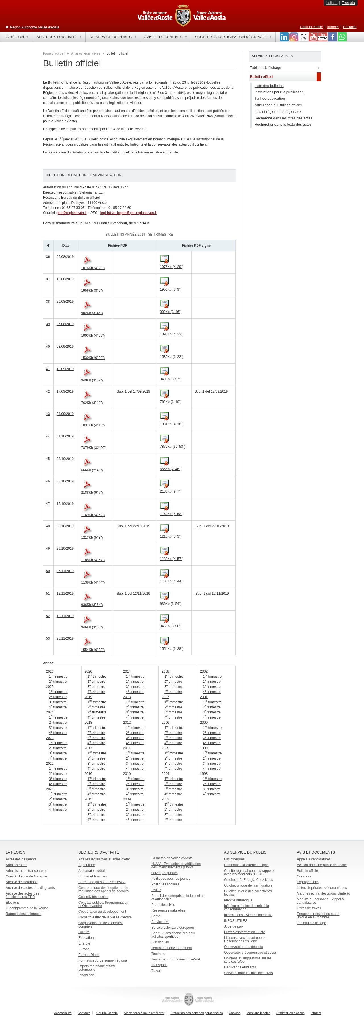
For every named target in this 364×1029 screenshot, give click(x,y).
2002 (204, 671)
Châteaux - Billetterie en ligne (246, 865)
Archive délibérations (21, 882)
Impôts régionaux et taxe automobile (97, 968)
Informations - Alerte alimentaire (248, 915)
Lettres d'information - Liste (244, 932)
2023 (50, 738)
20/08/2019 (65, 302)
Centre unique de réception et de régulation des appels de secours (103, 889)
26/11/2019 (65, 638)
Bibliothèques (234, 859)
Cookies (234, 1013)
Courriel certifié (311, 27)
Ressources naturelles (168, 910)
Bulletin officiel (308, 871)
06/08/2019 (65, 257)
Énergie (84, 943)
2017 (88, 748)
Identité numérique (238, 900)
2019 (88, 697)
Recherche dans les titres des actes (283, 118)
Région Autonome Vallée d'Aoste (34, 27)
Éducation (86, 938)
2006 (165, 723)
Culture (84, 932)
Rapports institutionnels (23, 914)
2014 (127, 671)
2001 (204, 697)
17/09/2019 (65, 391)
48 (48, 526)
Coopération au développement (102, 912)
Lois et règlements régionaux (278, 111)
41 (48, 369)
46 (48, 481)
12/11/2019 (65, 594)
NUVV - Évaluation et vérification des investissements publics (176, 865)
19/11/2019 (65, 616)
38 (48, 302)
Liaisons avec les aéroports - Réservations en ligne (246, 939)
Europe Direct (88, 955)
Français (348, 3)
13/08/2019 (65, 279)
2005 (165, 748)
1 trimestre (58, 677)
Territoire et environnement (171, 948)
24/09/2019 (65, 414)
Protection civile (163, 905)
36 (48, 257)
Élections (13, 902)
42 (48, 391)
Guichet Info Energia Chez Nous (248, 880)
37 (48, 279)
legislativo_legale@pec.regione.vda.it (128, 213)
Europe (84, 949)
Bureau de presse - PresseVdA (101, 882)
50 (48, 571)
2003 (165, 799)
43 (48, 414)
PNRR (156, 890)
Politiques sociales (165, 884)
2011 (127, 748)
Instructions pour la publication (279, 92)
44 (48, 436)
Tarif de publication (270, 98)
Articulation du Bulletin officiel (278, 105)
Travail (156, 971)
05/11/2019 (65, 571)
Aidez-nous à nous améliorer (144, 1013)
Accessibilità (63, 1013)
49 (48, 549)
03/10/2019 (65, 459)
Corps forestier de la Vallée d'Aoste (105, 917)
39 (48, 324)
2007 (165, 697)
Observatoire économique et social (250, 953)
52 (48, 616)
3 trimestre (58, 702)
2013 (127, 697)
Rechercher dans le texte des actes (283, 124)
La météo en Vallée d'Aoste (172, 858)
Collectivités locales (93, 897)
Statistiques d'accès (290, 1013)
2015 (88, 799)
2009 (127, 799)
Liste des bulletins (269, 86)
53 (48, 638)
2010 (127, 774)
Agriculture (86, 865)
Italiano (332, 3)
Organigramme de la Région (27, 908)
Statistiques (160, 942)
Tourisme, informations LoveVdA (175, 959)
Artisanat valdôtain (92, 871)
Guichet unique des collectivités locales (248, 893)
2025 (50, 687)
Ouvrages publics (164, 873)
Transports (159, 965)
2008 (165, 671)
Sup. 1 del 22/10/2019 (133, 526)
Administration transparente (26, 871)
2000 (204, 723)
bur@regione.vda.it (72, 213)
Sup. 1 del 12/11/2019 (133, 594)
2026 (50, 671)
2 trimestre (58, 682)
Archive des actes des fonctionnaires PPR (22, 895)
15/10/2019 (65, 504)
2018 (88, 723)
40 (48, 346)
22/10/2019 (65, 526)
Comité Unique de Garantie (26, 876)
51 (48, 594)
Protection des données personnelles (196, 1013)
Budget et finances (92, 876)
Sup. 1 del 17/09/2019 (133, 391)
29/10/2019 (65, 549)
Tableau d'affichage (311, 923)
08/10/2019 (65, 481)
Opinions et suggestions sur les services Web (248, 960)
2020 (88, 671)
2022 (50, 763)
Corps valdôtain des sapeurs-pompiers (100, 924)
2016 (88, 774)
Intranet (333, 27)
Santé (155, 916)
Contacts (349, 27)
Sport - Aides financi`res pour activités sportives (173, 935)
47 (48, 504)
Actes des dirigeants (21, 859)
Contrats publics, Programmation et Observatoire (103, 904)
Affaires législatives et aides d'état (104, 859)
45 (48, 459)
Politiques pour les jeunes (170, 879)
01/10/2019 (65, 436)
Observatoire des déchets (243, 947)
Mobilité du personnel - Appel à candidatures (320, 900)
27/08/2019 (65, 324)
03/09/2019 (65, 346)
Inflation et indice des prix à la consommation (246, 907)
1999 (204, 748)
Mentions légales (258, 1013)
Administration (16, 865)
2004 (165, 774)
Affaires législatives (85, 53)
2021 (50, 789)
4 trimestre (58, 707)
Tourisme (158, 954)
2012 (127, 723)
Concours (304, 876)
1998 (204, 774)
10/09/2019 (65, 369)
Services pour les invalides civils (248, 973)
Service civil (160, 922)
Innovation (86, 975)
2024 (50, 712)
